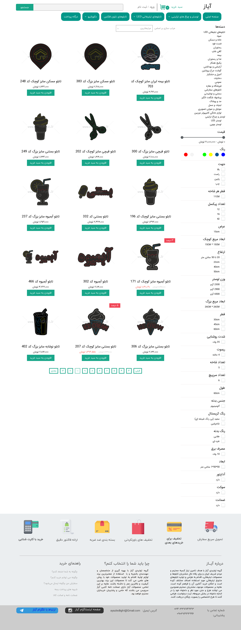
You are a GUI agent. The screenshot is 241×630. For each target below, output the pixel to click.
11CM (216, 197)
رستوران (217, 47)
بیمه (219, 55)
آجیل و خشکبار (214, 74)
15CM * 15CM (212, 245)
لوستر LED (216, 121)
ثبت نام (142, 7)
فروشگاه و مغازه (213, 86)
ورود (152, 7)
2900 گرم (215, 289)
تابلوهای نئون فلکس (115, 16)
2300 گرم (215, 284)
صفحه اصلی (212, 16)
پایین (217, 179)
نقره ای (216, 441)
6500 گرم (215, 294)
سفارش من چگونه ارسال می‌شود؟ (60, 583)
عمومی (218, 82)
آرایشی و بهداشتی (212, 67)
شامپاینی (215, 424)
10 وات (216, 454)
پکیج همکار (215, 63)
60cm (217, 329)
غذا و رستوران (214, 59)
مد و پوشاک (215, 101)
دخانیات (217, 78)
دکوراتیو (92, 16)
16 (218, 214)
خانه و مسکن (214, 40)
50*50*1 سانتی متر (210, 467)
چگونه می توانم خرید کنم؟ (63, 577)
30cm (217, 320)
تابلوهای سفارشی (213, 90)
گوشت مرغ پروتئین (211, 71)
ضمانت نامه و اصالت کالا (65, 595)
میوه (219, 36)
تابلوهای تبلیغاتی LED (149, 16)
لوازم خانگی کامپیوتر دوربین (207, 113)
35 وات (216, 342)
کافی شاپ (216, 51)
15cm (217, 232)
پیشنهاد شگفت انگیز (211, 97)
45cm (217, 324)
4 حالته (216, 355)
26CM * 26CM (212, 307)
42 (218, 219)
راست (217, 174)
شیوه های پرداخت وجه (65, 589)
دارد (218, 480)
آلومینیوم (215, 406)
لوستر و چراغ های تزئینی (184, 16)
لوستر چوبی (215, 124)
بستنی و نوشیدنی (212, 94)
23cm (217, 262)
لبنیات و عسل (214, 105)
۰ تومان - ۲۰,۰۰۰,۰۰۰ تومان (212, 142)
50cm (217, 272)
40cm (217, 267)
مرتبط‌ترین (145, 28)
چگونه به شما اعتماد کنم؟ (64, 571)
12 (218, 209)
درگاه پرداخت (71, 16)
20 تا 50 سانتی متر (210, 257)
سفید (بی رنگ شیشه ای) (207, 419)
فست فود (216, 44)
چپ (218, 184)
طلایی (217, 436)
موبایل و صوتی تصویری (209, 109)
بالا (218, 169)
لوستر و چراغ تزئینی (215, 117)
